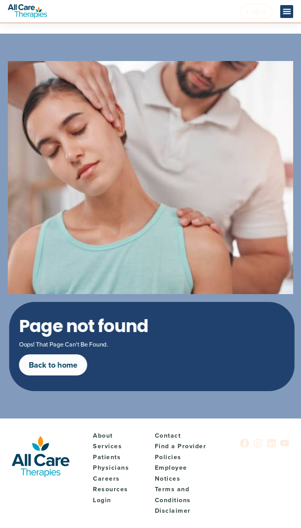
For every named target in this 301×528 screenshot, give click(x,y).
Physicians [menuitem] (111, 467)
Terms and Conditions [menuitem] (173, 495)
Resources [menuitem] (110, 489)
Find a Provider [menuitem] (181, 446)
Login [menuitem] (102, 500)
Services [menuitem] (107, 446)
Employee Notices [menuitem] (171, 473)
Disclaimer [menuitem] (173, 510)
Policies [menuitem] (168, 457)
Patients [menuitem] (107, 457)
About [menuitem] (103, 435)
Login (256, 11)
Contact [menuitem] (168, 435)
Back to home (56, 365)
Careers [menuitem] (106, 478)
